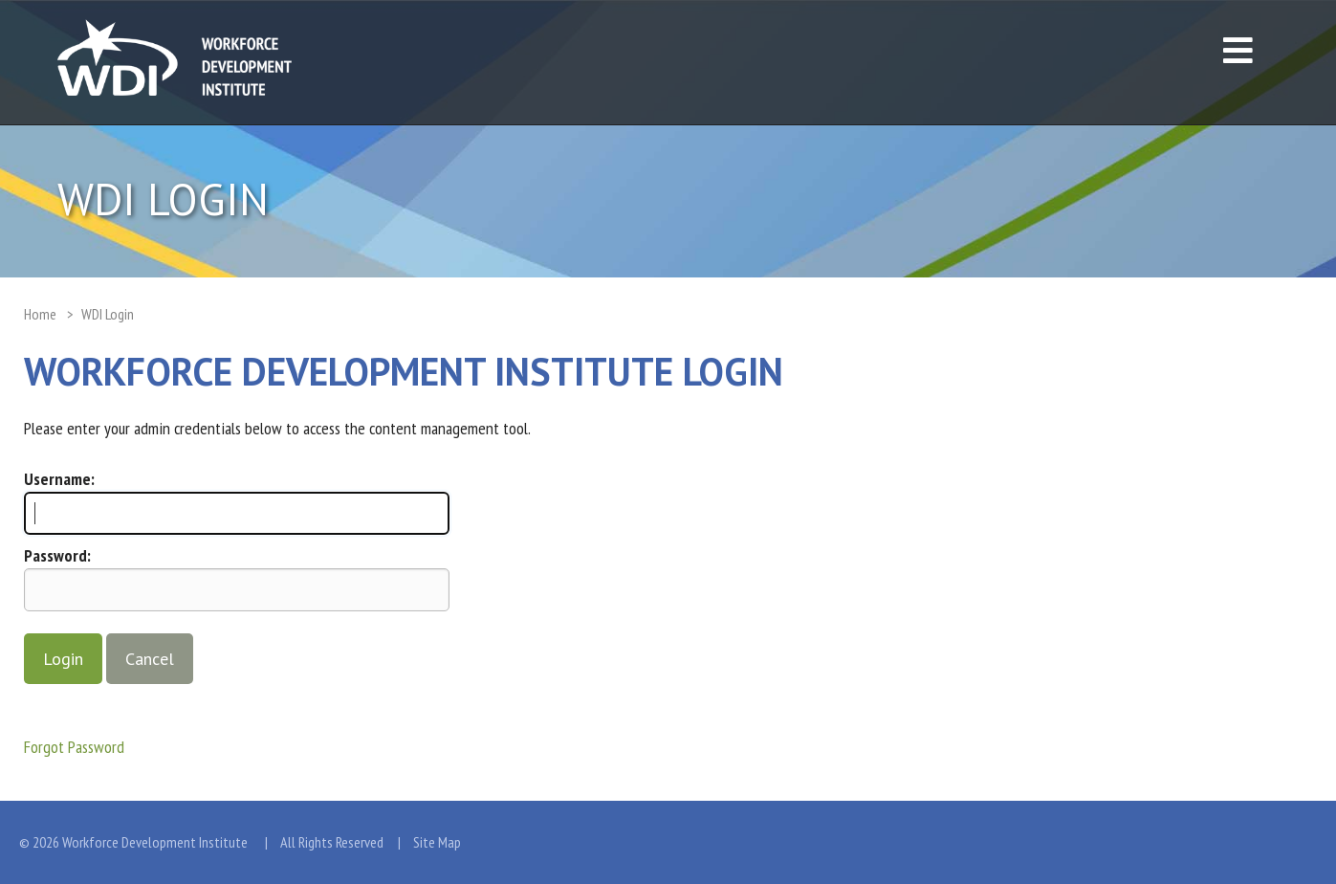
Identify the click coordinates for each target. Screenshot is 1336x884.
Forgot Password (74, 747)
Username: (59, 479)
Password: (57, 555)
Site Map (437, 841)
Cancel (149, 659)
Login (63, 659)
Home (40, 313)
